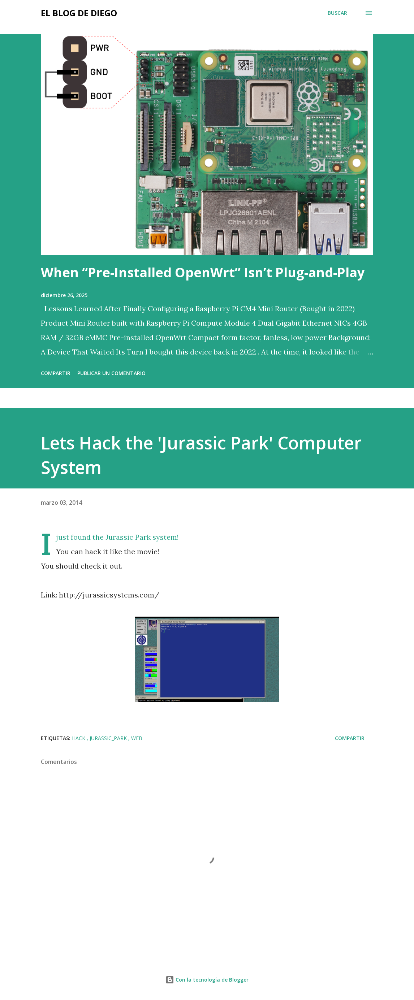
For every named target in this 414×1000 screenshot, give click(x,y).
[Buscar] (337, 13)
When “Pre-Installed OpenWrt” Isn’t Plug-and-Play (203, 272)
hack (79, 738)
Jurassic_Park (109, 738)
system (164, 537)
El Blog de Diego (79, 13)
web (136, 738)
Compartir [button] (55, 373)
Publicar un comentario (111, 373)
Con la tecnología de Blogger (207, 979)
